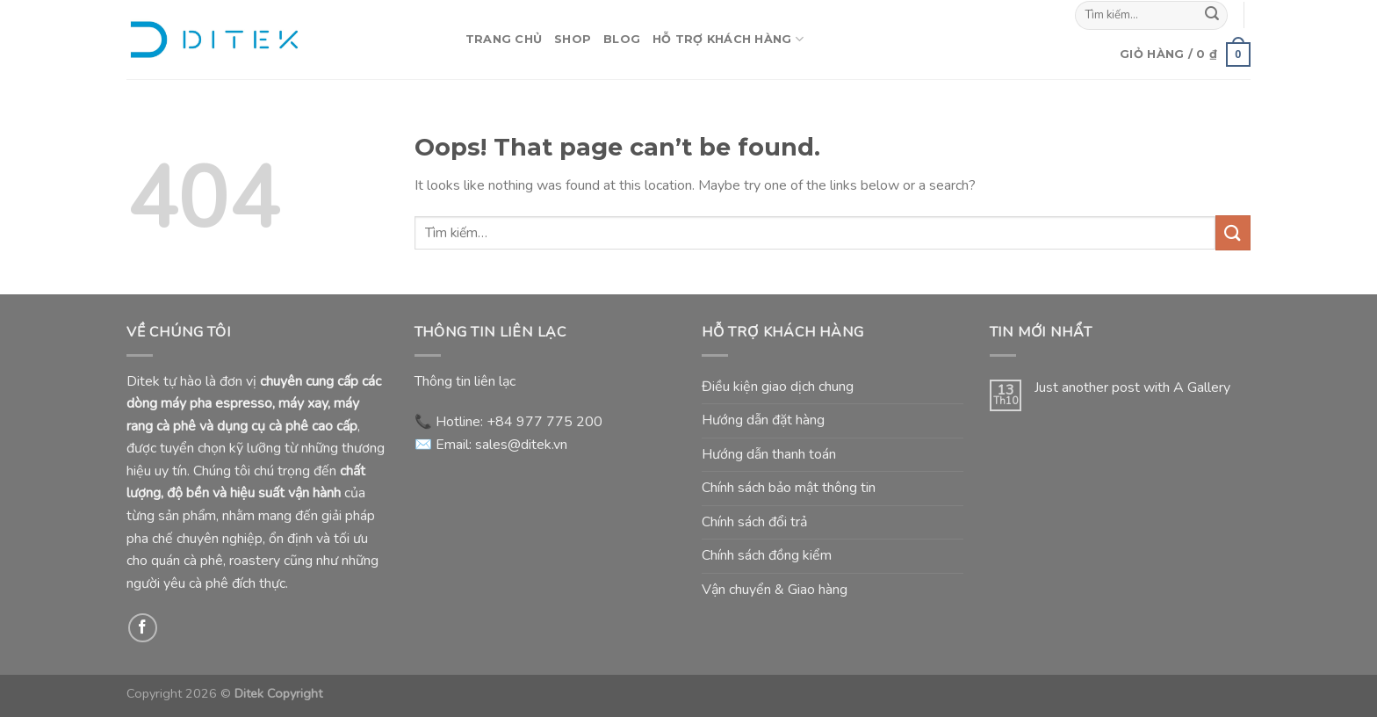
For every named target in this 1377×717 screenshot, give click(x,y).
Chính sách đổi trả (754, 522)
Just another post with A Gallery (1132, 388)
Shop (572, 39)
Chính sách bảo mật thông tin (789, 487)
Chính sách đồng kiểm (767, 555)
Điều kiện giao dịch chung (778, 386)
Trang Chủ (503, 39)
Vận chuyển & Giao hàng (774, 589)
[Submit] (1212, 15)
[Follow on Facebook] (142, 627)
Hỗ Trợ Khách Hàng (728, 39)
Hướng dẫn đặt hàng (763, 420)
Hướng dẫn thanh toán (769, 454)
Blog (621, 39)
